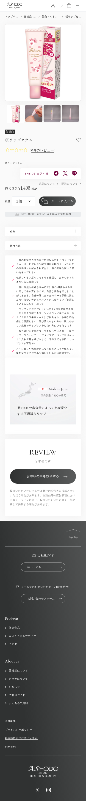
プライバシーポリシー (18, 729)
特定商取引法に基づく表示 (21, 738)
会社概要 (10, 721)
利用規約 (10, 747)
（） (42, 150)
